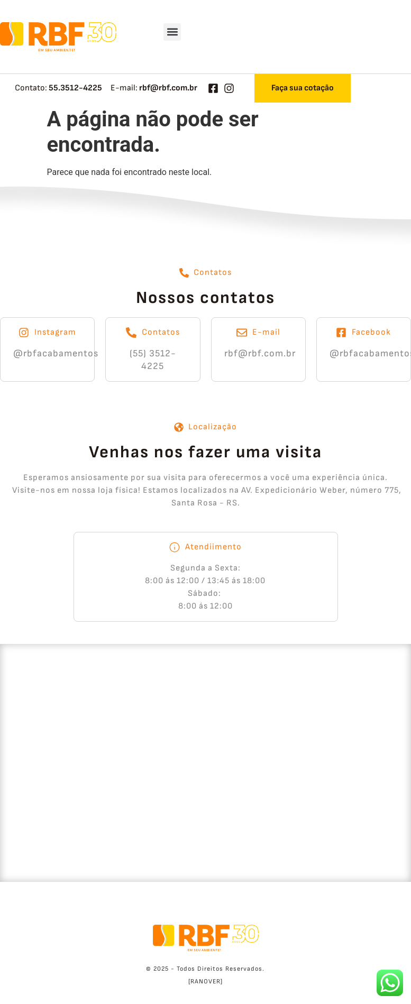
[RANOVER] (205, 981)
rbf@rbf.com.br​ (260, 353)
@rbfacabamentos (55, 353)
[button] (172, 32)
